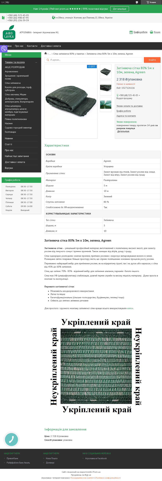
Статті (8, 144)
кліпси (130, 308)
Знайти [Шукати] (152, 60)
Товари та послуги (15, 62)
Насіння (9, 123)
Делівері (50, 462)
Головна (7, 46)
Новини (9, 138)
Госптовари (10, 131)
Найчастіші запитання (17, 156)
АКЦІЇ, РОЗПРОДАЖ (15, 67)
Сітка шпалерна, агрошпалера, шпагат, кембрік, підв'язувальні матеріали (16, 110)
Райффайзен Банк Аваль (18, 462)
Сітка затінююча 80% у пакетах (68, 53)
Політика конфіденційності (108, 478)
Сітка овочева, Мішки (15, 94)
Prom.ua (96, 472)
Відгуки (9, 167)
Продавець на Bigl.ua (81, 475)
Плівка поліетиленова (16, 119)
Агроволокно (11, 71)
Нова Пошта (51, 458)
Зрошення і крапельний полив (17, 77)
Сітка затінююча (13, 82)
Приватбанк (12, 458)
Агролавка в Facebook (96, 458)
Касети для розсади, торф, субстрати (18, 89)
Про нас (19, 46)
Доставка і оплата (51, 46)
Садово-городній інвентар (18, 127)
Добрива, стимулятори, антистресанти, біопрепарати (19, 100)
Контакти (32, 46)
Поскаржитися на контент (82, 478)
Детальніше (119, 8)
